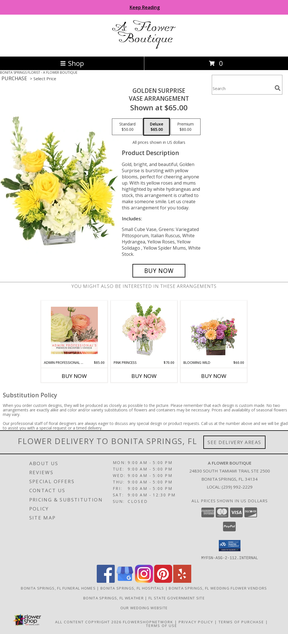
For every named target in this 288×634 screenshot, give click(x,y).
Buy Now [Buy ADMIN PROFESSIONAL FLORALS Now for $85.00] (74, 376)
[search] (277, 88)
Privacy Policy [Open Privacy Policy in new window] (196, 621)
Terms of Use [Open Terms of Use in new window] (161, 625)
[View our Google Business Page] (125, 581)
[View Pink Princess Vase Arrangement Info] (144, 330)
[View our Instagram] (144, 581)
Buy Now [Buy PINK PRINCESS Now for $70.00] (144, 376)
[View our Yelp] (182, 581)
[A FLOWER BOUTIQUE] (144, 48)
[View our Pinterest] (163, 581)
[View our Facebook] (106, 581)
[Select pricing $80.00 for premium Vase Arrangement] (185, 127)
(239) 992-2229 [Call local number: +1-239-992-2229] (237, 487)
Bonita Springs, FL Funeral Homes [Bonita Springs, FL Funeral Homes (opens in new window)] (58, 587)
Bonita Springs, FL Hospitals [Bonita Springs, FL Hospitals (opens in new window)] (132, 587)
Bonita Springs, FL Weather (113, 597)
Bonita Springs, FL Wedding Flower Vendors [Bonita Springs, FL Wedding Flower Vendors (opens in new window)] (218, 587)
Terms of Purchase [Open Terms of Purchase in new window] (241, 621)
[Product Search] (242, 88)
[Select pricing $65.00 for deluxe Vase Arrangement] (156, 127)
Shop (72, 63)
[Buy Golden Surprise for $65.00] (158, 270)
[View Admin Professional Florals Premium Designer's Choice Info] (74, 330)
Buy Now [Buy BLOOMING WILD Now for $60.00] (213, 376)
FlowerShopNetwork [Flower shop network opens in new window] (148, 621)
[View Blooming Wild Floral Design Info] (213, 330)
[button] (229, 545)
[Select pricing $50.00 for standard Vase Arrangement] (127, 127)
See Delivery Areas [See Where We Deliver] (234, 442)
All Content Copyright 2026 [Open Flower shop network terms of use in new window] (88, 621)
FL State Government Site (176, 597)
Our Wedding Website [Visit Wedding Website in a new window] (144, 607)
